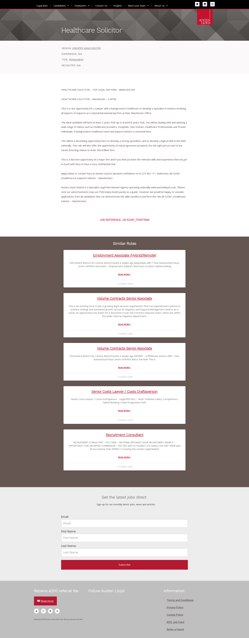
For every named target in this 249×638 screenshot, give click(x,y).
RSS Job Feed (175, 622)
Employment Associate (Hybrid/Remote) (124, 255)
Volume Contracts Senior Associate (124, 298)
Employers (82, 5)
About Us (161, 5)
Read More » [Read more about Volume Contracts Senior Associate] (124, 324)
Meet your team (138, 5)
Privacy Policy (175, 607)
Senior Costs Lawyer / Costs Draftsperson (124, 391)
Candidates (61, 5)
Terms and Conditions (180, 600)
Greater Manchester (86, 48)
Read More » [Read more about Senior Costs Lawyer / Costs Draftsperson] (124, 410)
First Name (68, 531)
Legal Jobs (42, 5)
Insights (117, 5)
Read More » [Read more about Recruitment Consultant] (124, 457)
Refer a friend (175, 629)
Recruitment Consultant (124, 435)
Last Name (68, 546)
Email (64, 517)
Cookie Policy (175, 614)
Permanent (76, 59)
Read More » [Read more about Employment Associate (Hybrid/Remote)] (124, 274)
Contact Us (101, 5)
